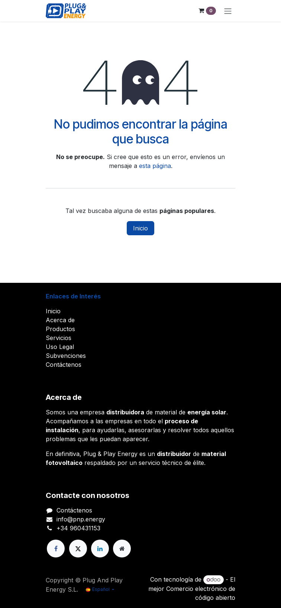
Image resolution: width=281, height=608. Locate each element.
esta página (155, 165)
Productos (60, 329)
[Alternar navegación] (227, 11)
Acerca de (60, 320)
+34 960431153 (78, 528)
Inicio (140, 228)
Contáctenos (63, 364)
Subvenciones (66, 355)
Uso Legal (60, 346)
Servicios (58, 338)
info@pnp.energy (80, 519)
